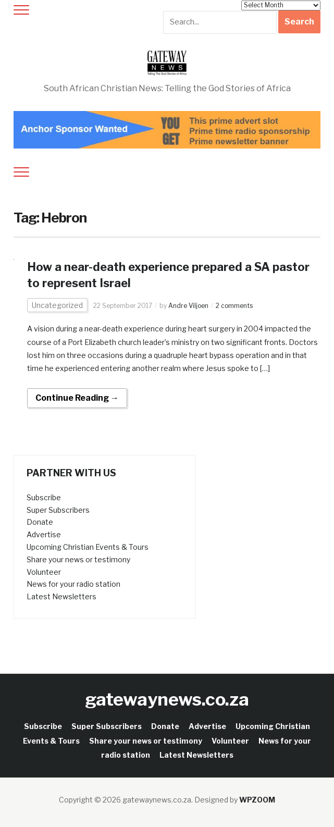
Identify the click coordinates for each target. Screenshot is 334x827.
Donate (40, 521)
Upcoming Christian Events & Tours (88, 546)
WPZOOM (257, 799)
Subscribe (44, 497)
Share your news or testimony (78, 559)
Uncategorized (57, 305)
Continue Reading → (77, 398)
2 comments (234, 306)
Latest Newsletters (61, 596)
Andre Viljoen (188, 306)
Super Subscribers (58, 509)
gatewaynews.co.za (167, 699)
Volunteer (44, 571)
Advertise (44, 534)
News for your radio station (73, 583)
